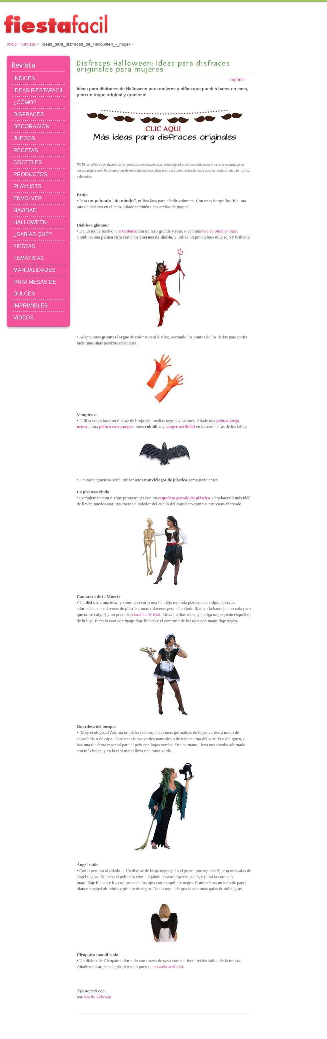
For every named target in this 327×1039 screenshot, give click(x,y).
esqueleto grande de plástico (184, 497)
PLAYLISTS (27, 186)
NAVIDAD (25, 210)
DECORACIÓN (31, 126)
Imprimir (240, 79)
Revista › (29, 44)
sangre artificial (180, 426)
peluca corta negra (116, 426)
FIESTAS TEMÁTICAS (28, 252)
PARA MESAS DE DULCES (34, 287)
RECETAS (25, 150)
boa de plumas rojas (219, 231)
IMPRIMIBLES (30, 305)
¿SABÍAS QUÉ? (32, 234)
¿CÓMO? (24, 102)
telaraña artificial (145, 614)
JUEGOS (24, 138)
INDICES (24, 78)
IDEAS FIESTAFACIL (38, 90)
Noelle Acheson (97, 996)
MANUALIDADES (34, 270)
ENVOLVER (27, 198)
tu (126, 231)
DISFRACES (28, 114)
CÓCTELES (27, 162)
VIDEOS (23, 317)
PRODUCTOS (30, 174)
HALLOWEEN (30, 222)
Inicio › (13, 44)
